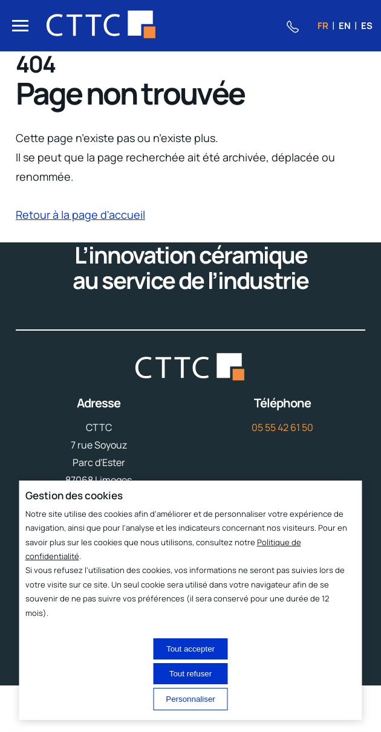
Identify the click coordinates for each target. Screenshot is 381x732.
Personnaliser (190, 699)
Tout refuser (190, 673)
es (367, 25)
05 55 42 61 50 (282, 427)
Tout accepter (190, 648)
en (345, 25)
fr (323, 25)
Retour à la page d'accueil (80, 214)
